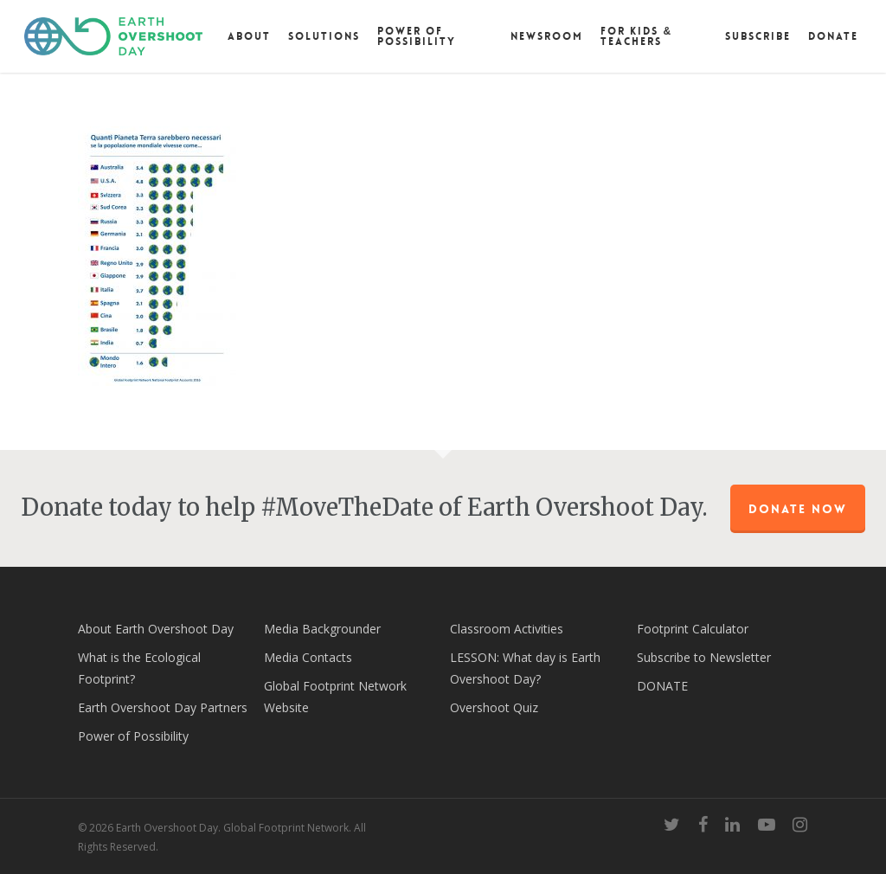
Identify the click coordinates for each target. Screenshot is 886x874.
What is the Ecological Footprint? (139, 668)
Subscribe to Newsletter (704, 657)
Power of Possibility (133, 736)
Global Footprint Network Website (335, 697)
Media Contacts (308, 657)
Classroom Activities (506, 628)
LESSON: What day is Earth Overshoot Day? (525, 668)
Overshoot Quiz (494, 707)
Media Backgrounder (322, 628)
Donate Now (797, 509)
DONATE (662, 686)
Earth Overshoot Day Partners (162, 707)
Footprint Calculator (692, 628)
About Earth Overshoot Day (156, 628)
